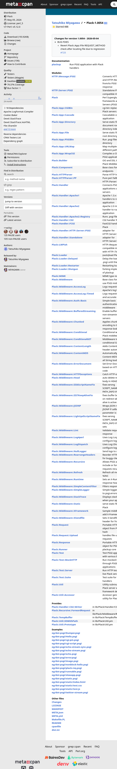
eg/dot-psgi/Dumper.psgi (66, 632)
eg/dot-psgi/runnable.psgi (67, 671)
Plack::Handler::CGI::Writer (67, 606)
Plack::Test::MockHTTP (64, 559)
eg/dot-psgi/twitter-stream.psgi (70, 692)
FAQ (86, 4)
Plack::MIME (59, 275)
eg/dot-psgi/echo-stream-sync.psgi (71, 646)
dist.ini (56, 729)
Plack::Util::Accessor (63, 594)
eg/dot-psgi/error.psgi (64, 657)
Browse (11, 40)
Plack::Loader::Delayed (65, 258)
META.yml (57, 715)
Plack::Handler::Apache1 (65, 195)
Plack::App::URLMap (63, 146)
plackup (56, 64)
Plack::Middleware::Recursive (68, 461)
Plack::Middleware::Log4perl (68, 437)
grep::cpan (66, 4)
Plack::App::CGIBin (62, 107)
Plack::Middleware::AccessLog (69, 286)
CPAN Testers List (12, 137)
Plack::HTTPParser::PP (64, 177)
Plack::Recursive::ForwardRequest (71, 610)
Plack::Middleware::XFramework (70, 510)
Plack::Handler (60, 184)
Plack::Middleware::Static (66, 503)
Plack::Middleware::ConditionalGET (71, 339)
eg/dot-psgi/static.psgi (65, 678)
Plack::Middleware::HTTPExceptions (72, 374)
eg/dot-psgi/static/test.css (67, 685)
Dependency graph (13, 141)
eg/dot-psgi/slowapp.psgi (66, 674)
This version (13, 216)
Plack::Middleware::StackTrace (69, 496)
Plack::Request (60, 524)
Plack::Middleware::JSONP (66, 405)
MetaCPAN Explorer (17, 153)
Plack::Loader (59, 255)
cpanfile (56, 726)
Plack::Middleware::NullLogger (69, 451)
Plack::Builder (59, 160)
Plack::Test (58, 552)
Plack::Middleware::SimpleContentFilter (74, 486)
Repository (12, 57)
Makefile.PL (58, 719)
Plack (9, 16)
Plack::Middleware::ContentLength (71, 346)
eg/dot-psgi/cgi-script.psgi (67, 643)
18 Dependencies (13, 108)
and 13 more (10, 129)
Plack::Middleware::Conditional (69, 332)
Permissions (13, 157)
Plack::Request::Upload (65, 535)
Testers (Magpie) (15, 77)
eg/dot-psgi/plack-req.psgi (67, 667)
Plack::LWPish (59, 244)
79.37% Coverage (16, 84)
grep (8, 184)
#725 (63, 52)
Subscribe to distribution (19, 160)
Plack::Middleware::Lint (65, 430)
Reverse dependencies (15, 134)
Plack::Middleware (62, 279)
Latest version (14, 220)
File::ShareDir (10, 125)
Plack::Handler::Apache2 (65, 206)
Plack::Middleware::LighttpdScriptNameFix (76, 416)
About (44, 4)
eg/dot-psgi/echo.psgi (64, 653)
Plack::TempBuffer (62, 617)
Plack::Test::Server (62, 570)
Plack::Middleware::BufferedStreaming (74, 311)
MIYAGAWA (12, 269)
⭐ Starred (60, 26)
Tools (93, 4)
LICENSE (56, 705)
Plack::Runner (59, 549)
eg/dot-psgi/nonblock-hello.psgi (70, 664)
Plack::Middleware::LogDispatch (70, 444)
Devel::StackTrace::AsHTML (17, 122)
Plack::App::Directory (64, 121)
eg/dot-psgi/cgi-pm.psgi (65, 639)
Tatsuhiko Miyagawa (16, 259)
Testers (10, 74)
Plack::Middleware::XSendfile (68, 517)
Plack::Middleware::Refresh (67, 472)
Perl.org (80, 751)
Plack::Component (62, 167)
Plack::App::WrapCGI (63, 153)
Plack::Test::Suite (61, 577)
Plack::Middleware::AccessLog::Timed (73, 293)
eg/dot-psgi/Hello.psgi (64, 636)
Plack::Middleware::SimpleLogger (70, 489)
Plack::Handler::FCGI (63, 223)
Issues (10, 60)
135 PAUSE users (12, 235)
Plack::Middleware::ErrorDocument (71, 363)
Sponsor (54, 4)
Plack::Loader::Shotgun (65, 268)
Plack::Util (57, 584)
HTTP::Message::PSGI (63, 76)
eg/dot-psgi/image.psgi (65, 661)
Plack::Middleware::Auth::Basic (69, 300)
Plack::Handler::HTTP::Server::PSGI (71, 230)
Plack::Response (61, 542)
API (100, 4)
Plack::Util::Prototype (64, 624)
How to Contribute (16, 64)
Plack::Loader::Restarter (65, 265)
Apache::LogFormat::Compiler (19, 111)
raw (18, 40)
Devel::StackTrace (12, 118)
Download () (18, 36)
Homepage (12, 53)
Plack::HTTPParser (62, 174)
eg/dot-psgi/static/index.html (68, 681)
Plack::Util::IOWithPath (65, 620)
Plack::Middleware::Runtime (68, 479)
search (9, 174)
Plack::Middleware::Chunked (68, 321)
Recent (78, 4)
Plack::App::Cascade (63, 114)
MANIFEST (57, 708)
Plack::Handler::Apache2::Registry (71, 216)
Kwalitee (11, 81)
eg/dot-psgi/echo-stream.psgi (68, 650)
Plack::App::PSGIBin (63, 139)
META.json (57, 712)
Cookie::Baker (10, 115)
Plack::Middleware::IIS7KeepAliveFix (72, 395)
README (56, 722)
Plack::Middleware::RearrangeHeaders (73, 454)
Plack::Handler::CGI (63, 219)
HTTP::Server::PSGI (62, 90)
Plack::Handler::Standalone (67, 237)
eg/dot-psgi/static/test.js (66, 688)
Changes (11, 43)
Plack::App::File (60, 132)
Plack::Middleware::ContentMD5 (70, 353)
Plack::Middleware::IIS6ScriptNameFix (73, 384)
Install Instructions (16, 164)
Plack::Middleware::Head (66, 377)
